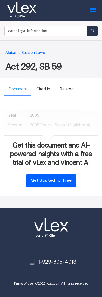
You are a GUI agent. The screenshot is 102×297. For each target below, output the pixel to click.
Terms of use (23, 283)
